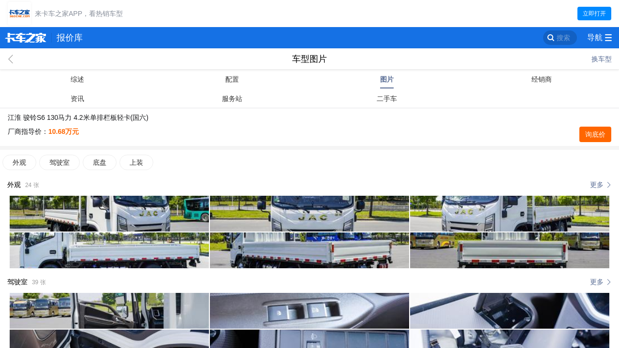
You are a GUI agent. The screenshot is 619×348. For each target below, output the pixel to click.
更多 (597, 184)
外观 (19, 162)
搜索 (563, 38)
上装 (136, 162)
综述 (77, 79)
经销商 (541, 79)
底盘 (99, 162)
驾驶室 (59, 162)
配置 (232, 79)
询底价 (595, 134)
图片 (387, 79)
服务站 (232, 98)
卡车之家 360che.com (25, 38)
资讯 (77, 98)
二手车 (387, 98)
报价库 (70, 38)
